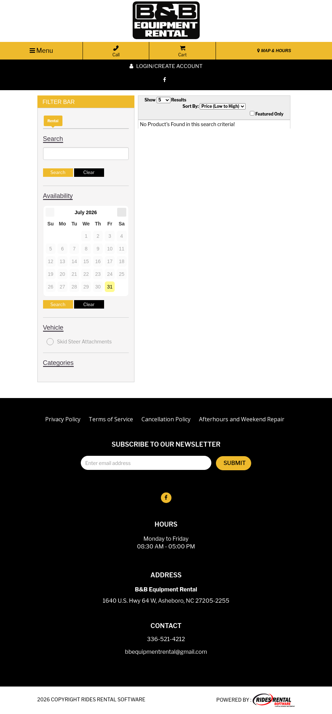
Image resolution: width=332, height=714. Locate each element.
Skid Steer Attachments (79, 341)
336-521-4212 (166, 639)
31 (110, 287)
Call (116, 51)
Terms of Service (111, 419)
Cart (182, 51)
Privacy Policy (62, 419)
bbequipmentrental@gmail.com (166, 652)
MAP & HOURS (274, 50)
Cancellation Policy (166, 419)
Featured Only (266, 114)
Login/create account (166, 66)
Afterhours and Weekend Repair (241, 419)
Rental (53, 121)
